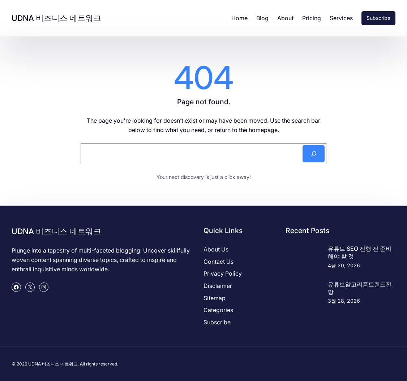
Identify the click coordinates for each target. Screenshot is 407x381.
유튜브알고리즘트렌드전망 (359, 288)
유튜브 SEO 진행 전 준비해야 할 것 (359, 252)
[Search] (314, 153)
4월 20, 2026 (344, 265)
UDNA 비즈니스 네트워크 (56, 18)
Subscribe (378, 18)
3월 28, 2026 (344, 301)
